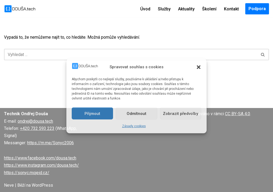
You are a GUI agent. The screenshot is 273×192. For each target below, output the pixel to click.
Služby (164, 8)
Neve (9, 185)
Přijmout (92, 113)
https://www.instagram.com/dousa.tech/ (41, 165)
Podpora (257, 8)
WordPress (42, 185)
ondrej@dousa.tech (35, 121)
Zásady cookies (134, 126)
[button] (198, 67)
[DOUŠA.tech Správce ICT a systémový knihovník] (20, 9)
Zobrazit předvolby (180, 113)
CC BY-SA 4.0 (237, 113)
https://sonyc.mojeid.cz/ (26, 172)
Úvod (145, 8)
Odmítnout (136, 113)
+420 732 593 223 (37, 128)
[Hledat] (130, 54)
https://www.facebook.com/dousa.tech (40, 158)
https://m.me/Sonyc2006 (50, 142)
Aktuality (186, 8)
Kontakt (231, 8)
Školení (209, 8)
